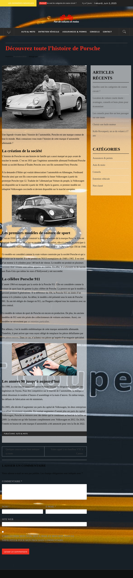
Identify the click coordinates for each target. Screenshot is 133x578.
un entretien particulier (38, 321)
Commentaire (12, 481)
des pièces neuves (10, 337)
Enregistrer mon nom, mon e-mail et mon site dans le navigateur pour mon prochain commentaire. (38, 538)
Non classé (98, 185)
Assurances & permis (74, 32)
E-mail (51, 506)
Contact (107, 32)
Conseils (95, 32)
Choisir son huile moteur (104, 124)
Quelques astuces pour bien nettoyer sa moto (22, 451)
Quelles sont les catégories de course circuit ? (60, 3)
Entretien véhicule (48, 32)
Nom (5, 506)
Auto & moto (28, 32)
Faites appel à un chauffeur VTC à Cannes (67, 451)
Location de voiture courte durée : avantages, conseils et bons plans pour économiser (110, 102)
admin (41, 56)
